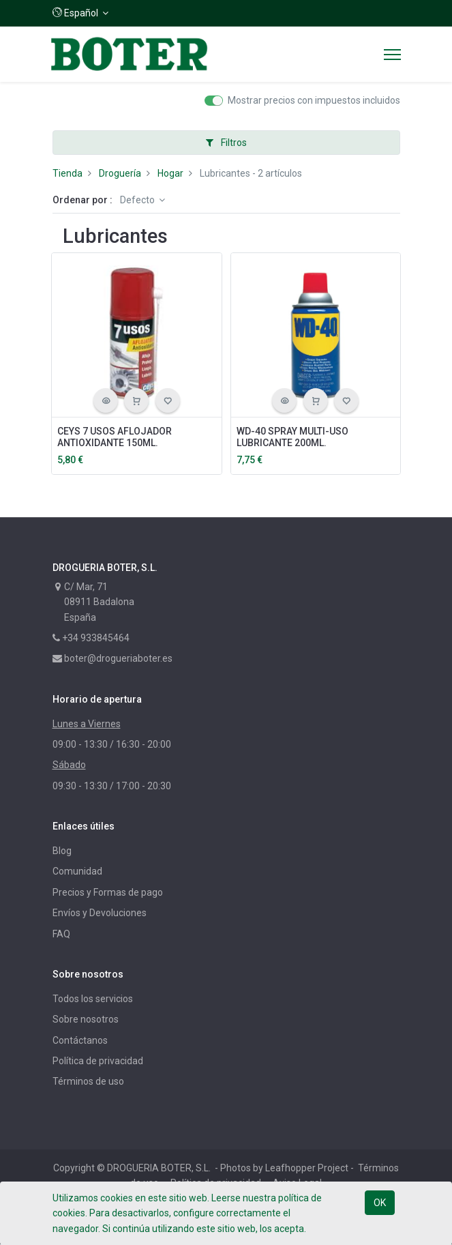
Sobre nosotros (85, 1019)
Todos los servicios (92, 998)
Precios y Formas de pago (107, 892)
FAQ (61, 933)
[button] (80, 12)
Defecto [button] (138, 199)
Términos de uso (88, 1081)
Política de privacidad (97, 1060)
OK (380, 1202)
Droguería (120, 173)
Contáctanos (80, 1040)
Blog (62, 850)
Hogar (170, 173)
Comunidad (77, 871)
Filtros (226, 142)
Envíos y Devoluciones (99, 912)
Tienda (67, 173)
